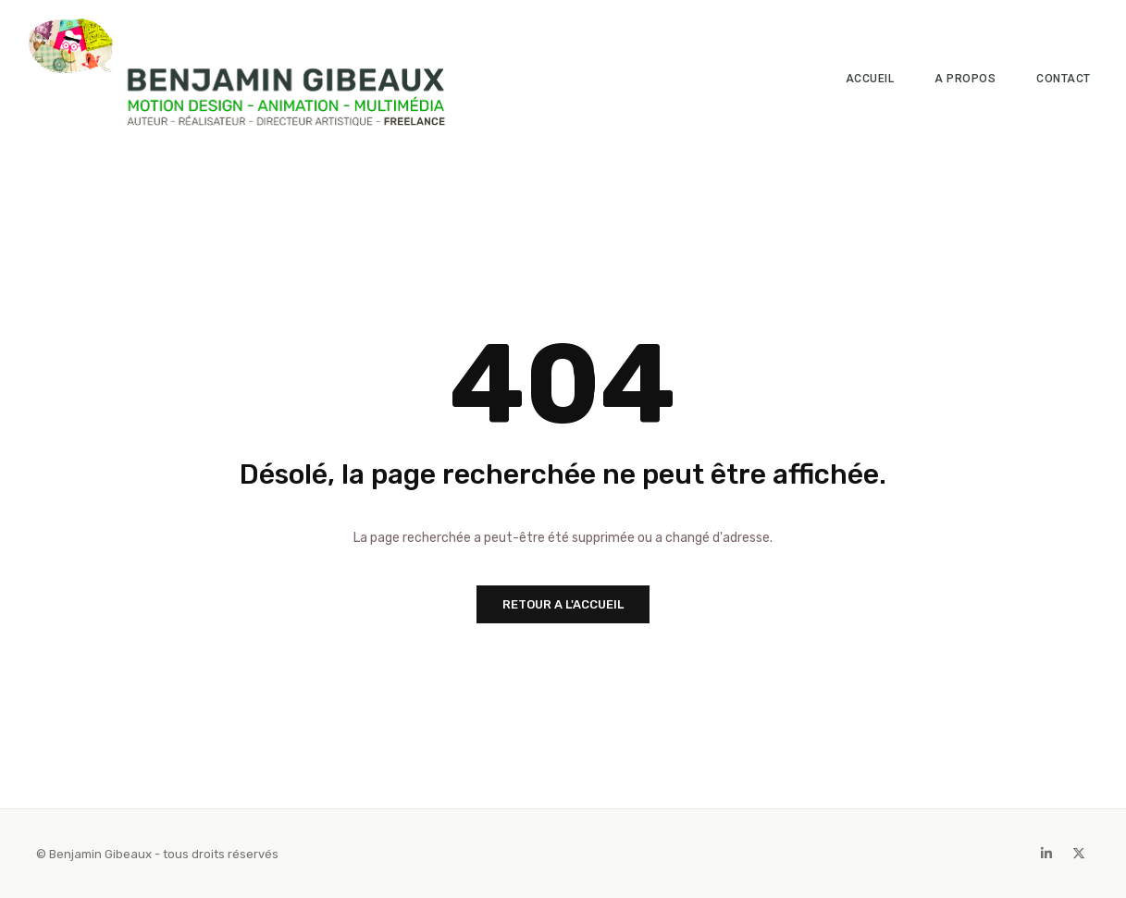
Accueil (870, 78)
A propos (965, 78)
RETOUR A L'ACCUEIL (563, 604)
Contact (1063, 78)
